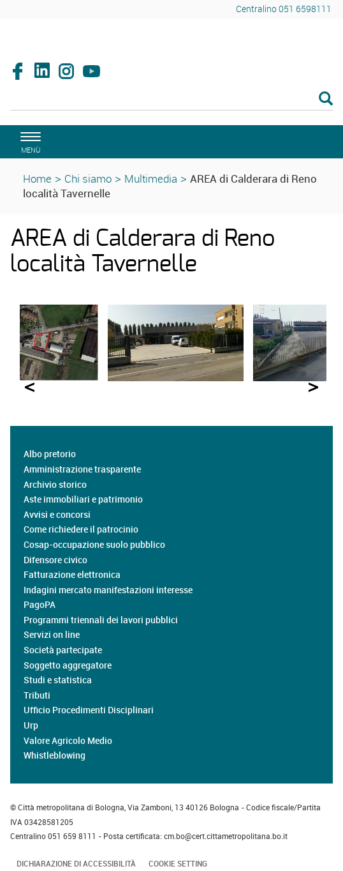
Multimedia (150, 178)
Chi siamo (88, 178)
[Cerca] (171, 99)
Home (37, 178)
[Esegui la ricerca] (326, 99)
